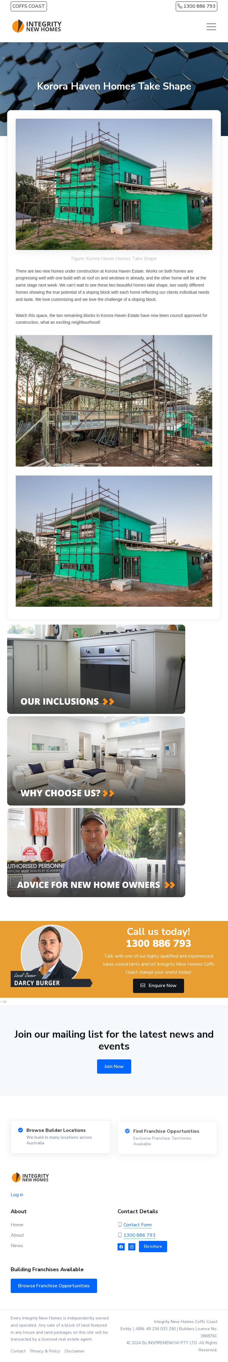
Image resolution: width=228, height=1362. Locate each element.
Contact (18, 1351)
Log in (17, 1194)
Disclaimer (74, 1351)
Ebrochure (153, 1246)
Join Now (114, 1066)
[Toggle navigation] (211, 27)
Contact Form (138, 1225)
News (17, 1245)
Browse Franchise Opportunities (54, 1286)
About (17, 1235)
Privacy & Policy (45, 1351)
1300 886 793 (197, 6)
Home (17, 1225)
